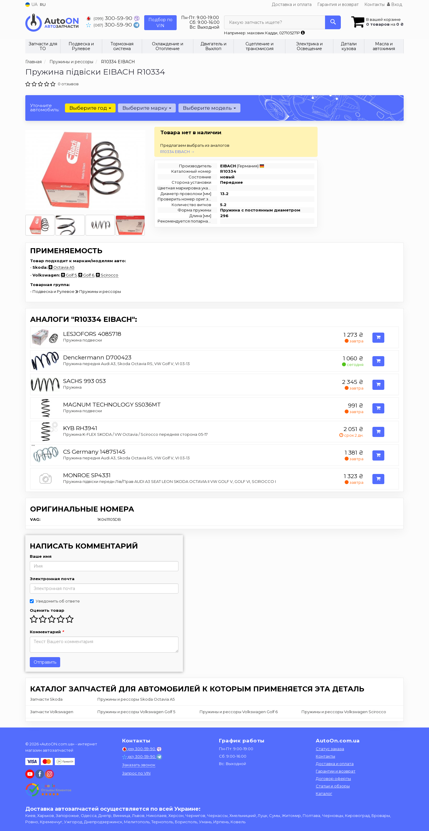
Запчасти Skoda (46, 699)
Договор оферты (333, 778)
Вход (394, 4)
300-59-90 (110, 18)
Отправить (45, 662)
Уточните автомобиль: (44, 107)
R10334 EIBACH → (177, 151)
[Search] (333, 22)
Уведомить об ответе (55, 601)
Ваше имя (41, 556)
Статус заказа (330, 748)
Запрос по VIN (136, 773)
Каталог (324, 793)
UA (31, 4)
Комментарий (47, 631)
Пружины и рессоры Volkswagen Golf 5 (136, 711)
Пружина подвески (82, 340)
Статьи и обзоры (333, 786)
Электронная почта (52, 578)
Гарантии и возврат (335, 771)
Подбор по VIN (160, 22)
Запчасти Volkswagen (51, 711)
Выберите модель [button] (209, 108)
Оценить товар (47, 610)
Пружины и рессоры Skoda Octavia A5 (136, 699)
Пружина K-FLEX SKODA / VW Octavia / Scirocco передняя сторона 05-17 (135, 434)
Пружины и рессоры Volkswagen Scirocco (343, 711)
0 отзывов (68, 83)
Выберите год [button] (90, 108)
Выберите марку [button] (146, 108)
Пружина (72, 387)
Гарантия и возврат (338, 4)
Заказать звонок (138, 764)
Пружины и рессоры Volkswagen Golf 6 (239, 711)
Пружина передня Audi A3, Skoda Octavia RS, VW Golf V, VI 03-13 (126, 363)
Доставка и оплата (292, 4)
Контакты (374, 4)
